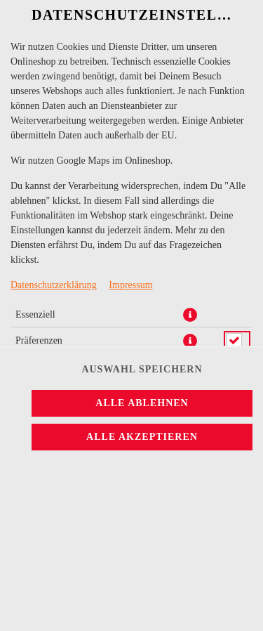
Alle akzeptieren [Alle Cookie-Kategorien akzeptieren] (142, 436)
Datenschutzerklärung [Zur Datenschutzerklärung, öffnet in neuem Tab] (54, 285)
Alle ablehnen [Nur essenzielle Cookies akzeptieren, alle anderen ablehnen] (141, 403)
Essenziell (35, 314)
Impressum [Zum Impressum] (130, 285)
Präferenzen (38, 340)
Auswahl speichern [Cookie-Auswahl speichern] (141, 369)
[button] (190, 315)
